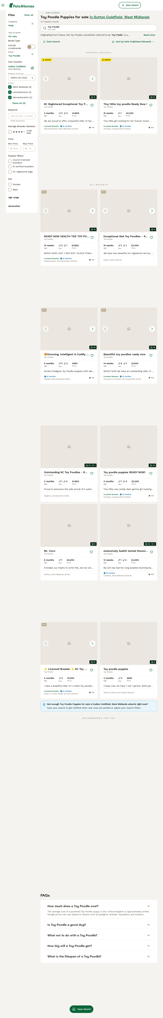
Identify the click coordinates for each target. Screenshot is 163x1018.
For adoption (17, 99)
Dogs (11, 78)
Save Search (51, 92)
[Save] (92, 155)
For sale (15, 92)
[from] (16, 283)
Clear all (28, 65)
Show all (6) (19, 238)
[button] (69, 129)
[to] (31, 283)
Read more (149, 85)
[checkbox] (10, 138)
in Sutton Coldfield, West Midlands (120, 67)
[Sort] (133, 92)
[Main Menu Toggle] (3, 5)
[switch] (31, 117)
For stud (15, 106)
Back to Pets (16, 71)
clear (30, 124)
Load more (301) (24, 190)
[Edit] (32, 203)
